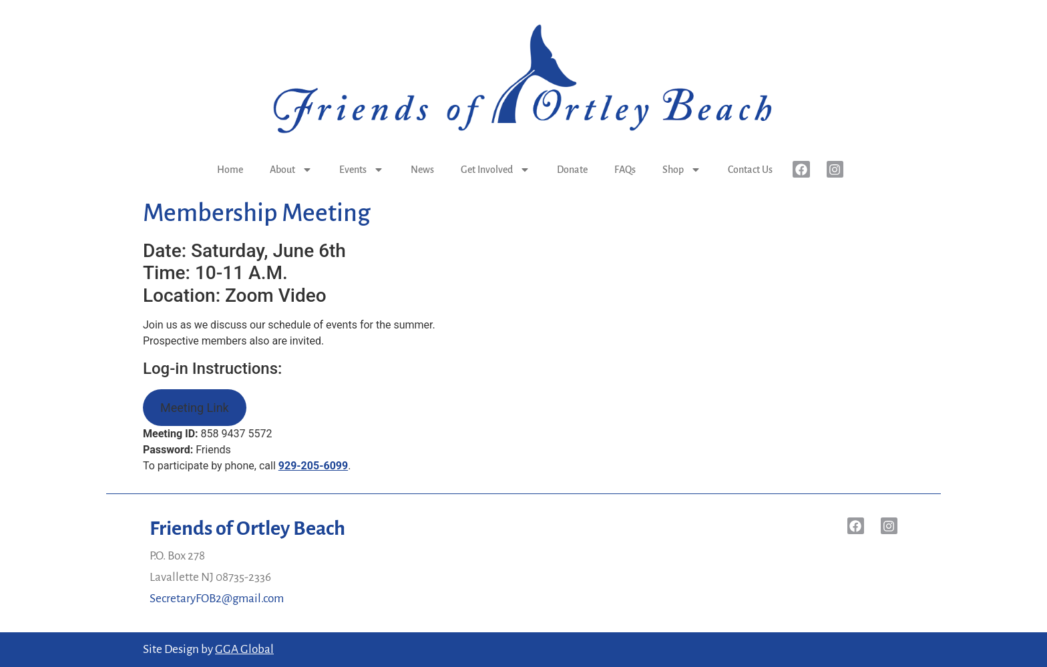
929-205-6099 (313, 465)
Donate (572, 169)
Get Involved (495, 170)
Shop (681, 170)
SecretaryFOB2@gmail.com (217, 598)
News (422, 169)
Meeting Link (194, 408)
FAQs (625, 169)
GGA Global (244, 649)
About (291, 170)
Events (361, 170)
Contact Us (750, 169)
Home (230, 169)
